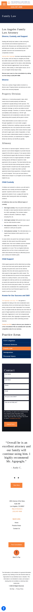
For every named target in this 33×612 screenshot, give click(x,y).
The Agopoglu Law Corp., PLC (10, 300)
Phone (6, 385)
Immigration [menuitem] (8, 352)
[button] (3, 608)
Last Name (8, 379)
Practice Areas (16, 525)
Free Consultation (16, 544)
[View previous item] (14, 478)
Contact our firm (6, 324)
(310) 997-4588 (16, 7)
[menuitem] (16, 522)
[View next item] (18, 478)
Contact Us (16, 528)
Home (16, 522)
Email (6, 391)
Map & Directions (17, 509)
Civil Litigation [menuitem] (9, 340)
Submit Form (11, 424)
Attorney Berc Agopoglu (8, 56)
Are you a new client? (11, 396)
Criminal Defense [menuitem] (10, 344)
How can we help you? (11, 402)
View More (16, 485)
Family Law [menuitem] (7, 348)
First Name (8, 374)
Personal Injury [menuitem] (9, 356)
